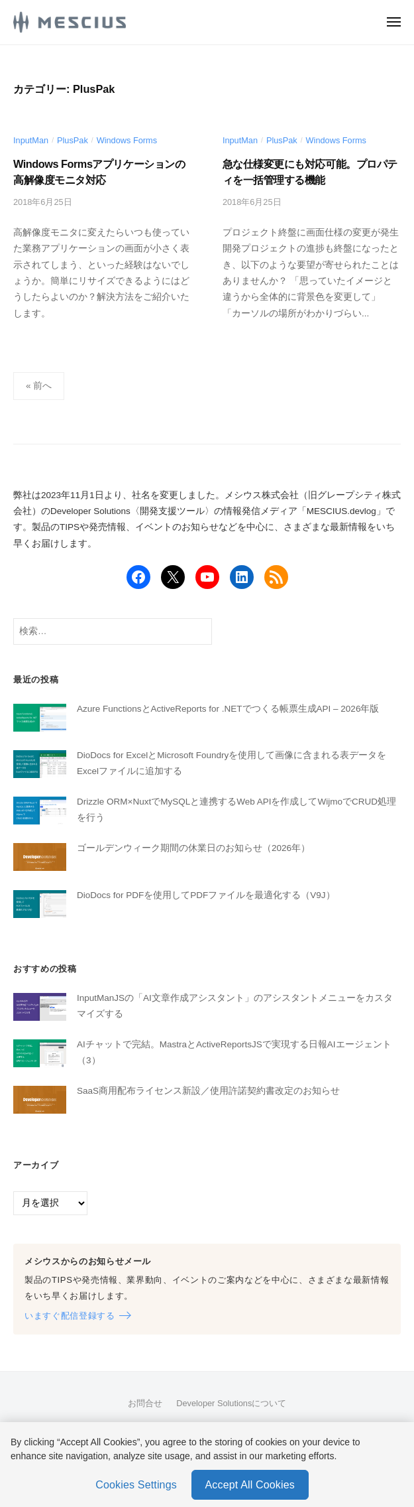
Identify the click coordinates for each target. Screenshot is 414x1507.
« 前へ (39, 386)
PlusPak (72, 140)
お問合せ (145, 1403)
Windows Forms (127, 140)
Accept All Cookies (250, 1484)
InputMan (30, 140)
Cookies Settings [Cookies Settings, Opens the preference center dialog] (136, 1484)
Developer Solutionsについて (231, 1403)
